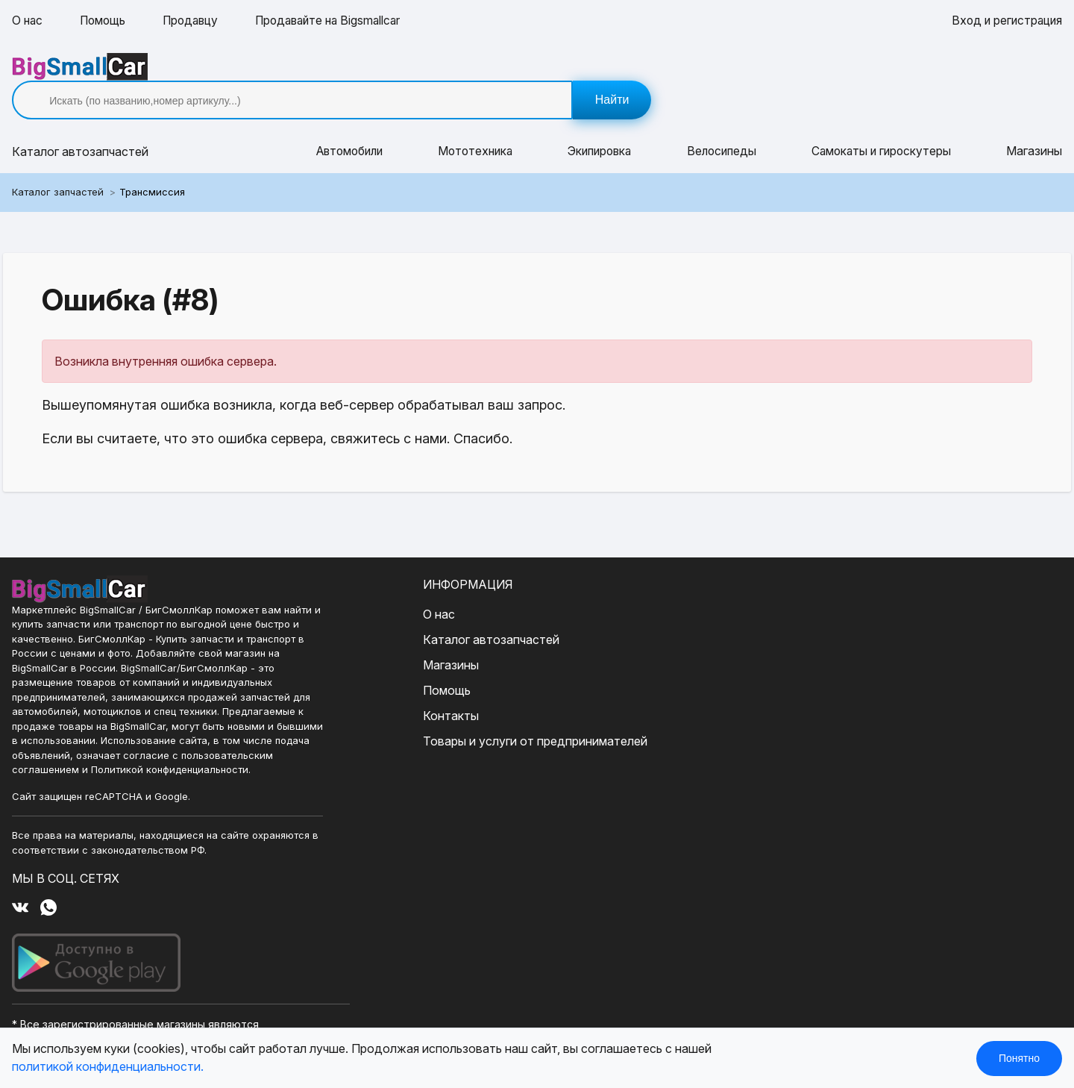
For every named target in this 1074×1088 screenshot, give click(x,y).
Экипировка (600, 125)
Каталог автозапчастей (436, 611)
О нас (28, 20)
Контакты (396, 688)
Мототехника (475, 125)
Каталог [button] (80, 125)
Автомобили (349, 125)
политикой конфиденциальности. (108, 1067)
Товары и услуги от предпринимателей (480, 713)
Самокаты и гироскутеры (883, 125)
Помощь (105, 20)
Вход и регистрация (1004, 20)
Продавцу (195, 20)
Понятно (1019, 1058)
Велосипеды (723, 125)
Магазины (1034, 125)
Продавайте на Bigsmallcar (339, 20)
